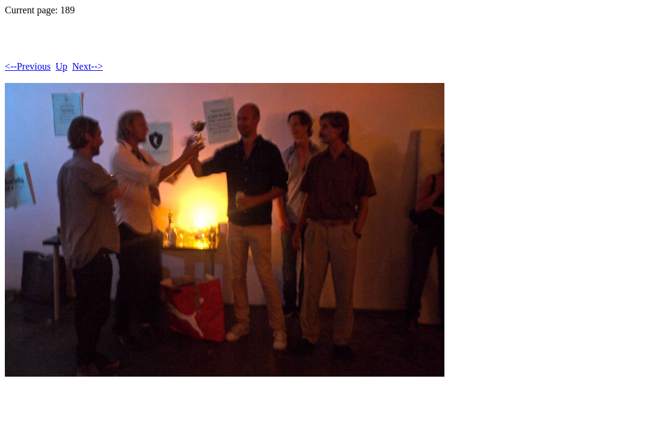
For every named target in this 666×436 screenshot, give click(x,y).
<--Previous (28, 66)
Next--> (87, 66)
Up (62, 66)
